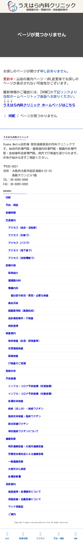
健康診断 (11, 438)
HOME (8, 197)
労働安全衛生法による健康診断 (25, 454)
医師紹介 (13, 273)
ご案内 (12, 514)
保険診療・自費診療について (24, 499)
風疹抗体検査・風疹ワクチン (24, 416)
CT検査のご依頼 (17, 363)
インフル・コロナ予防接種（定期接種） (30, 386)
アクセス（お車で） (19, 235)
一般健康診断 (15, 461)
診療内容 (11, 265)
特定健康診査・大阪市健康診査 (25, 446)
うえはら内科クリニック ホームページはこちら (39, 105)
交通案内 (11, 220)
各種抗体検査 (15, 401)
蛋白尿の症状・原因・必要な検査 (29, 295)
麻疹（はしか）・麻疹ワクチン (25, 408)
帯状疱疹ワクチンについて (23, 431)
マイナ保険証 (15, 506)
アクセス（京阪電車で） (22, 258)
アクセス (40, 535)
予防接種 (11, 378)
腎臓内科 (13, 288)
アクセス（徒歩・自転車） (23, 228)
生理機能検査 (15, 348)
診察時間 (11, 212)
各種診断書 (14, 476)
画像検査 (13, 356)
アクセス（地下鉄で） (20, 250)
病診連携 (13, 326)
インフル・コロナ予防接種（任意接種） (30, 393)
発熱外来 (11, 371)
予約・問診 (12, 205)
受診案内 (11, 484)
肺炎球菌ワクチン (18, 424)
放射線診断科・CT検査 (20, 318)
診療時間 (23, 535)
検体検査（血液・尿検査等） (24, 340)
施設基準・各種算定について (24, 491)
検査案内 (11, 333)
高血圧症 (13, 303)
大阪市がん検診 (17, 469)
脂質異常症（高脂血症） (22, 310)
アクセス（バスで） (19, 242)
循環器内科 (14, 280)
